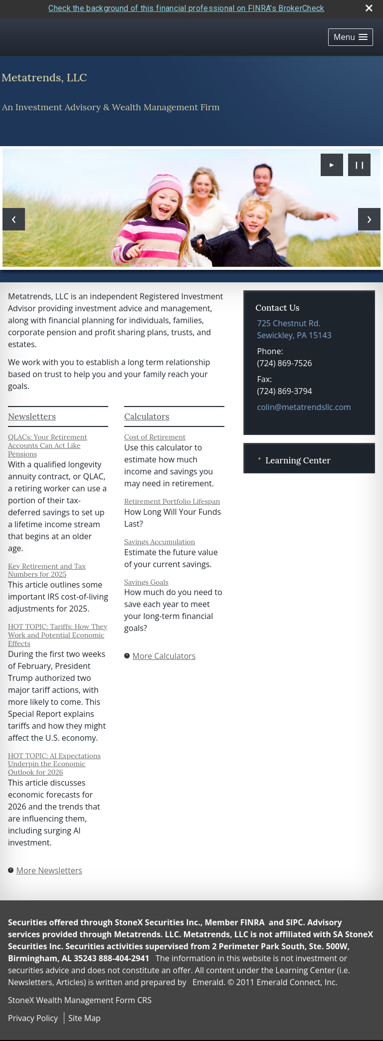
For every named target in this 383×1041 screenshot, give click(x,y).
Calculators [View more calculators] (146, 413)
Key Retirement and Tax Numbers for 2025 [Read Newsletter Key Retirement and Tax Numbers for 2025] (47, 567)
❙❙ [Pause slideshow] (360, 161)
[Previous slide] (13, 216)
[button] (350, 33)
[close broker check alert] (369, 5)
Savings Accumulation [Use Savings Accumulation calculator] (159, 538)
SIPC (294, 919)
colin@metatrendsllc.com (304, 403)
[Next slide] (369, 216)
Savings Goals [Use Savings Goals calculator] (146, 578)
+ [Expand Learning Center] (259, 455)
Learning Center (297, 456)
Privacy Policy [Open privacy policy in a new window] (33, 1015)
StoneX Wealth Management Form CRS (80, 997)
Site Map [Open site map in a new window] (84, 1015)
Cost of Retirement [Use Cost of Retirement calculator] (155, 433)
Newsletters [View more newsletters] (32, 413)
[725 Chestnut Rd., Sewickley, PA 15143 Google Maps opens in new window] (294, 326)
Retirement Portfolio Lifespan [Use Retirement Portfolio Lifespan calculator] (172, 498)
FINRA (252, 919)
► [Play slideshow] (332, 161)
